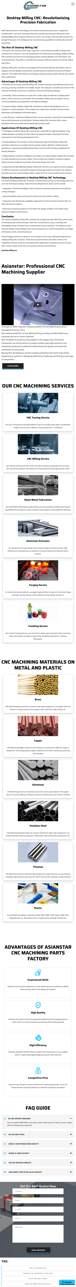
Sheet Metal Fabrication (38, 500)
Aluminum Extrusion (38, 541)
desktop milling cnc (9, 250)
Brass (38, 699)
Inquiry (67, 1282)
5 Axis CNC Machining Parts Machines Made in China (38, 1258)
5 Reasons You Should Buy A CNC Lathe (38, 1237)
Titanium (38, 849)
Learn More (13, 366)
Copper (38, 741)
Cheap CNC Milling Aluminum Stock (38, 1248)
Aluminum (38, 785)
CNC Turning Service (38, 418)
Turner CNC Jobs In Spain (38, 1243)
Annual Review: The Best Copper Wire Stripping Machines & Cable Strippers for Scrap (38, 1264)
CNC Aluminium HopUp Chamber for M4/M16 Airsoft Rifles (38, 1269)
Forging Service (38, 585)
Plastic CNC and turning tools (38, 1253)
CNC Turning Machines (37, 1232)
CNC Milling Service (38, 459)
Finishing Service (38, 626)
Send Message (38, 1214)
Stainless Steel (38, 826)
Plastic (38, 872)
